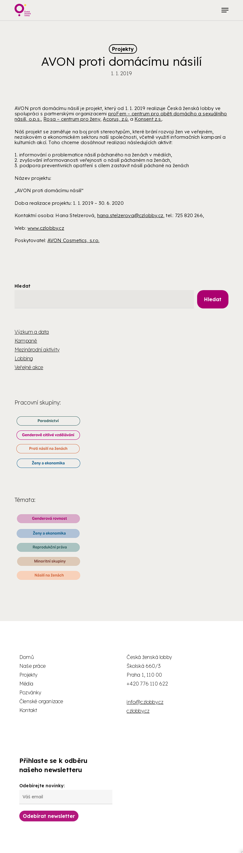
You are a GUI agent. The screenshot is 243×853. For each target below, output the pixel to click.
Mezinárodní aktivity (37, 349)
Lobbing (24, 358)
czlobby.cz (138, 711)
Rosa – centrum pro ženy (71, 119)
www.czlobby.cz (46, 228)
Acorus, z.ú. (115, 119)
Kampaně (26, 341)
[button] (224, 10)
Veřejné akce (29, 367)
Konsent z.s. (148, 119)
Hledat (22, 286)
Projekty (123, 49)
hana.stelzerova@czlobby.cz (130, 215)
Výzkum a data (32, 332)
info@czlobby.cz (145, 702)
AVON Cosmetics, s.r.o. (73, 240)
